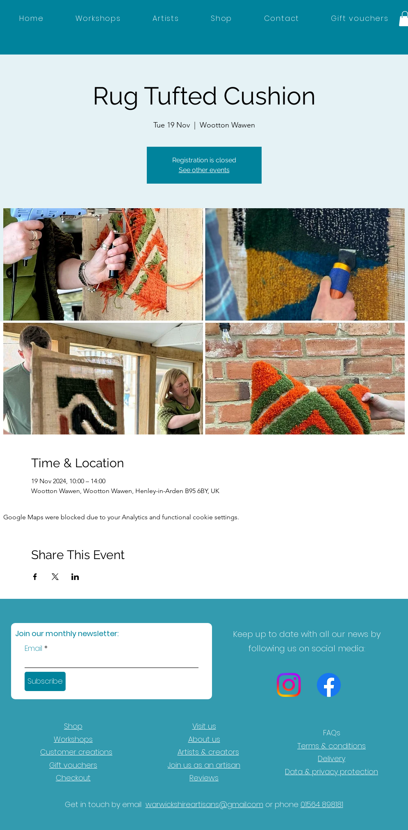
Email (33, 648)
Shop (73, 726)
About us (204, 739)
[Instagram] (289, 685)
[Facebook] (329, 685)
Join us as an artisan (204, 765)
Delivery (331, 758)
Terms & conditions (331, 746)
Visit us (204, 726)
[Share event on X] (55, 576)
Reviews (204, 778)
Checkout (73, 778)
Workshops (73, 739)
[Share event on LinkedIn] (75, 576)
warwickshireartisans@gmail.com (204, 804)
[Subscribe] (45, 681)
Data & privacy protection (331, 771)
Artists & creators (208, 752)
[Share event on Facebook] (35, 576)
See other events (204, 170)
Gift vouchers (73, 765)
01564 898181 (322, 804)
